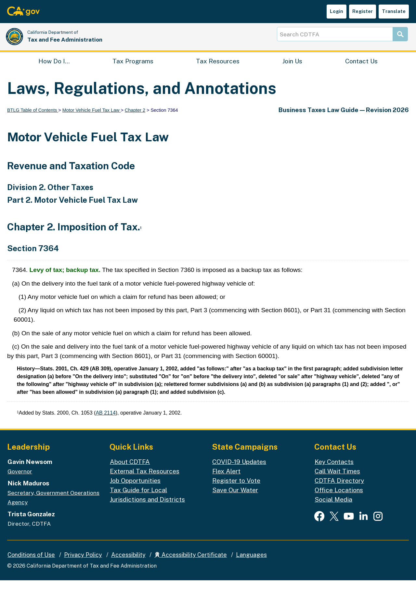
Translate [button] (394, 11)
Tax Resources (218, 70)
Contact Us (361, 70)
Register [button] (362, 11)
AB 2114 (105, 423)
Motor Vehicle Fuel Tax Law (91, 120)
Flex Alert (226, 481)
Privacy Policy (83, 565)
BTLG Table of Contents (32, 120)
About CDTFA (130, 472)
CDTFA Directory (339, 491)
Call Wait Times (337, 481)
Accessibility (128, 565)
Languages (251, 565)
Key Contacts (334, 472)
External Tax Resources (144, 481)
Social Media (333, 510)
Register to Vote (236, 491)
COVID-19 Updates (239, 472)
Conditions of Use (31, 565)
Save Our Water (235, 500)
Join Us (292, 70)
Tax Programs (132, 70)
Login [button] (336, 11)
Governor (19, 482)
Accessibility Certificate (190, 565)
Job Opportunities (135, 491)
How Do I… (54, 70)
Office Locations (339, 500)
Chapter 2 (135, 120)
